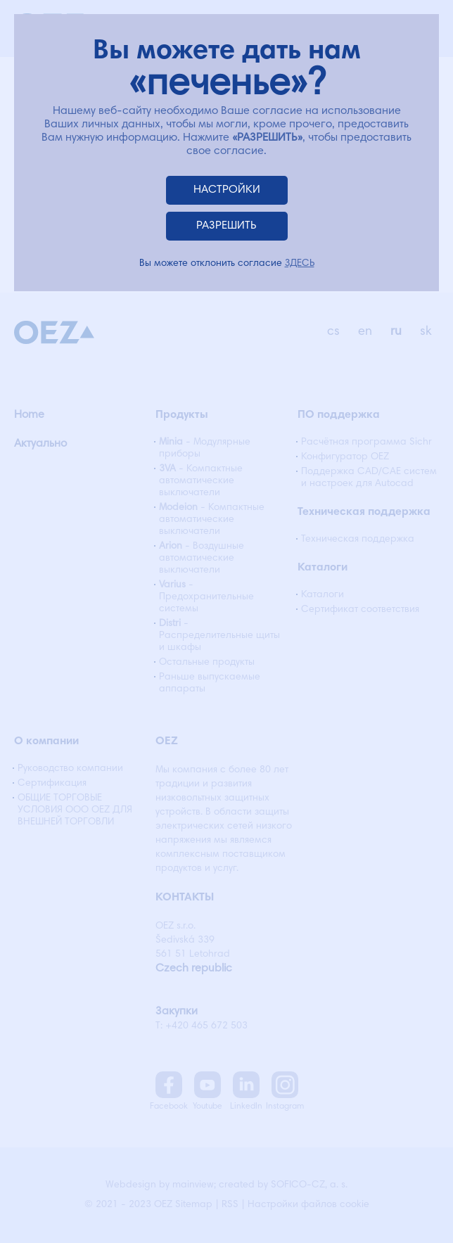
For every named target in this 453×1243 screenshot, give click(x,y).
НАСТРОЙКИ (226, 190)
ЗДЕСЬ (299, 264)
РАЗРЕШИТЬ (226, 225)
